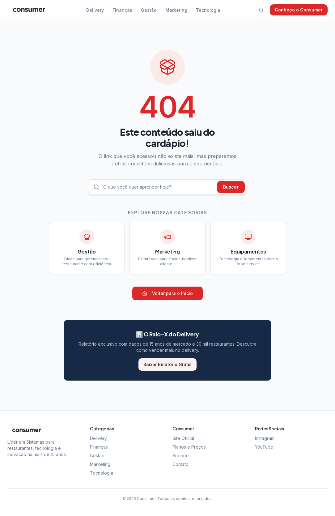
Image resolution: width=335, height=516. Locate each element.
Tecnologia (208, 10)
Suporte (180, 455)
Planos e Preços (189, 447)
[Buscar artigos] (158, 187)
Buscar (231, 187)
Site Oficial (183, 438)
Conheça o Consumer (299, 9)
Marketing (176, 10)
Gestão (149, 10)
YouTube (264, 447)
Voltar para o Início (167, 293)
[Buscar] (261, 10)
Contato (180, 464)
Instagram (264, 438)
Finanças (122, 10)
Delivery (95, 10)
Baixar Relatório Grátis (167, 364)
